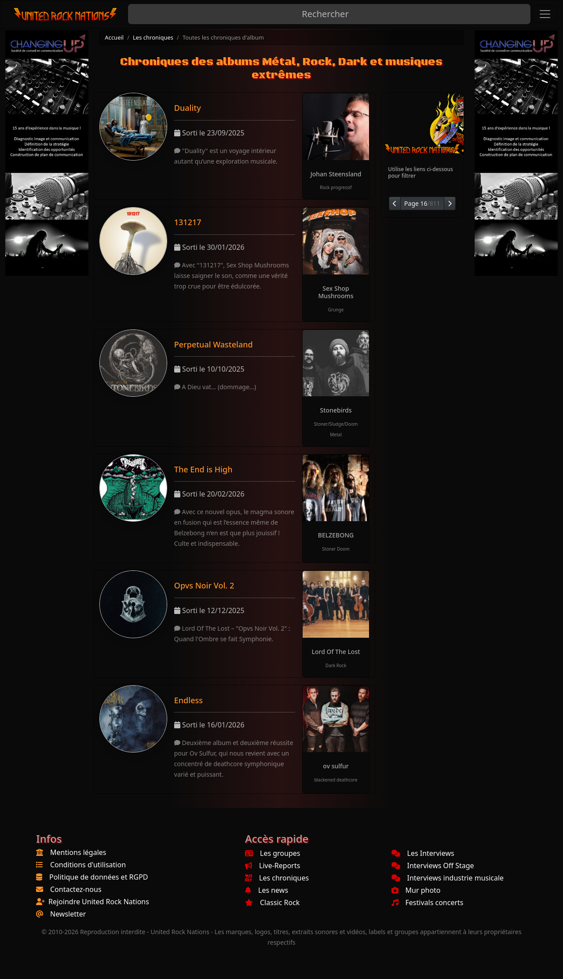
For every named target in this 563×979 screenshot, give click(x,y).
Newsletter (68, 914)
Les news (266, 890)
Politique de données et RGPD (98, 877)
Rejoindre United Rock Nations (98, 901)
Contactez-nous (76, 889)
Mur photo (416, 890)
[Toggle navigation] (545, 14)
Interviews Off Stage (432, 865)
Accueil (114, 37)
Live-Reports (272, 865)
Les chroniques (153, 37)
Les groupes (272, 853)
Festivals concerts (427, 902)
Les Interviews (422, 853)
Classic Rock (272, 902)
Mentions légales (78, 852)
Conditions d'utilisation (88, 864)
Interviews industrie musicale (447, 878)
